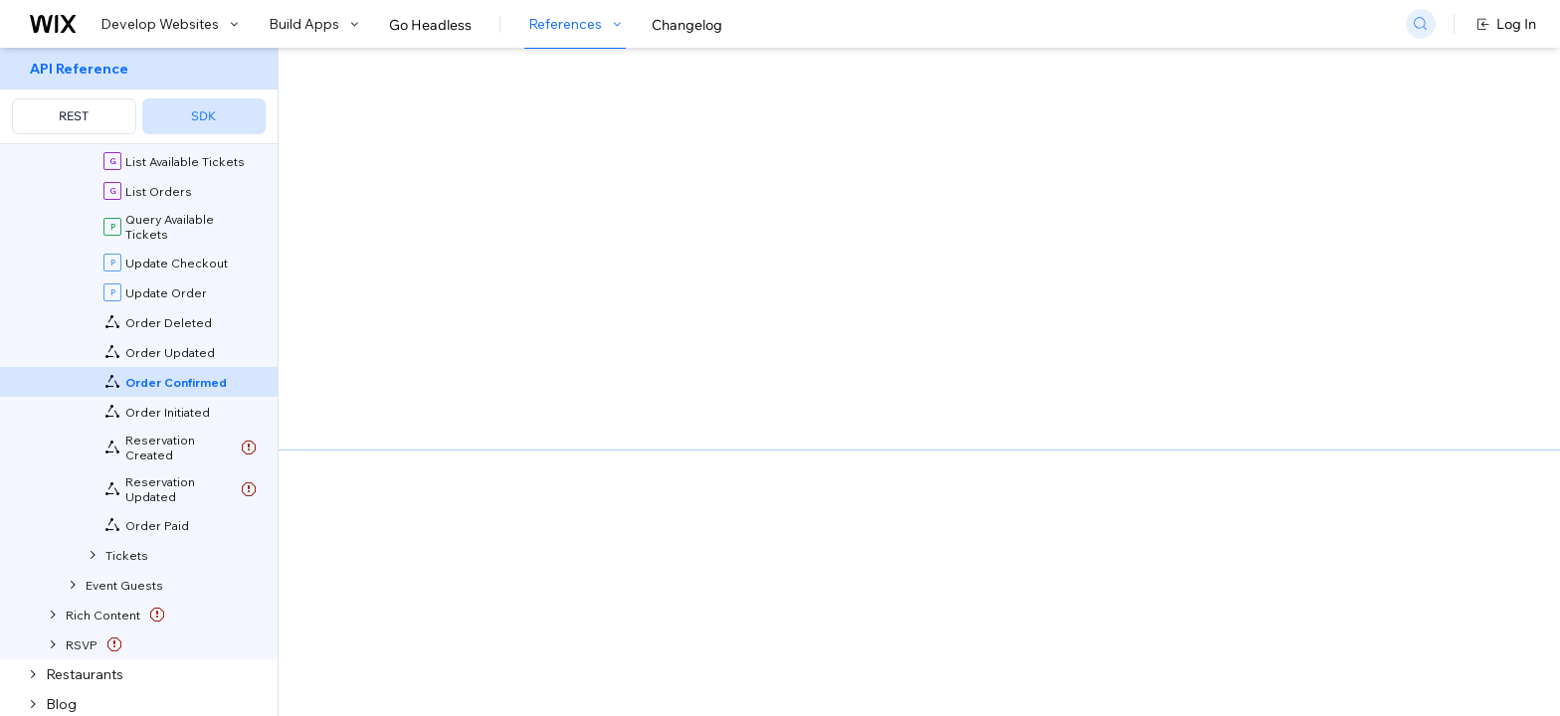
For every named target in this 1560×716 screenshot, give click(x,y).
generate (635, 359)
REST (74, 115)
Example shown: (1100, 213)
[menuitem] (139, 96)
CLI (530, 359)
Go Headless (430, 25)
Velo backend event (865, 268)
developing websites (483, 268)
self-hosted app (575, 401)
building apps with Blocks (663, 268)
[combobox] (1273, 243)
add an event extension (842, 359)
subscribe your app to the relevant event (776, 401)
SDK (203, 115)
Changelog (687, 25)
